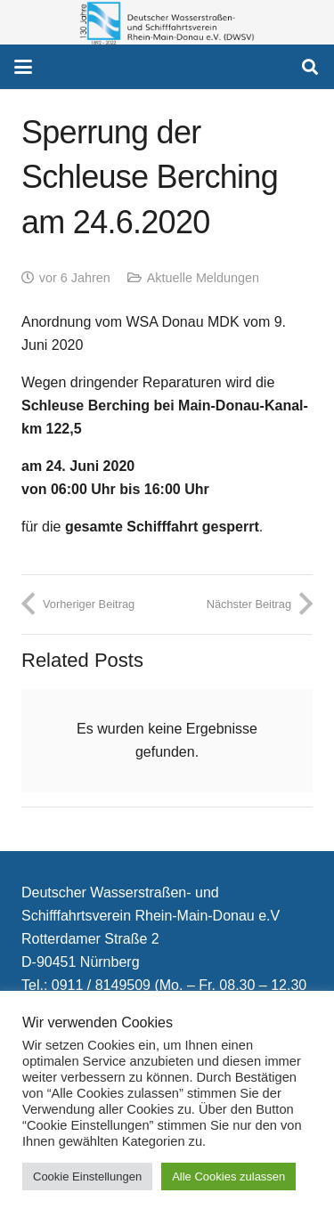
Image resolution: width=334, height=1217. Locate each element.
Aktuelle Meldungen (203, 278)
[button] (23, 67)
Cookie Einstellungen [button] (87, 1176)
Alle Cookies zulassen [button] (228, 1176)
